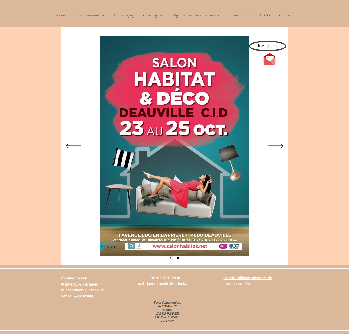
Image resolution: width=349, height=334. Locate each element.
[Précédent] (73, 146)
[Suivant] (275, 146)
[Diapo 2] (178, 258)
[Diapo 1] (171, 258)
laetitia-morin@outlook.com (169, 283)
